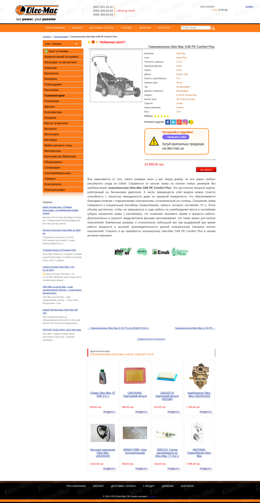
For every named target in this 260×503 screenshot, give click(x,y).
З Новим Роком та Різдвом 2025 (59, 250)
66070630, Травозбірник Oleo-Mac (199, 452)
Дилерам (145, 27)
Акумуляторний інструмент (61, 56)
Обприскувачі (53, 162)
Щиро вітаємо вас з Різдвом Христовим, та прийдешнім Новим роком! (60, 210)
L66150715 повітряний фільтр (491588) (167, 396)
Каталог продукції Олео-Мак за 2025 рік (62, 232)
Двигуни (49, 106)
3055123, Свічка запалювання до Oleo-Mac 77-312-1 (167, 452)
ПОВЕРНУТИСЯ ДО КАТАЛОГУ (152, 339)
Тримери (50, 178)
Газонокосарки (54, 95)
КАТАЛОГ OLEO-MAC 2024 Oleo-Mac (62, 329)
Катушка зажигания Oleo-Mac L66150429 (102, 452)
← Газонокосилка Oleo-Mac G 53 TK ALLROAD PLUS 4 (118, 328)
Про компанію (55, 27)
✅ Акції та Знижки (56, 51)
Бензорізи (50, 78)
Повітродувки (53, 84)
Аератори (50, 67)
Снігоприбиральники (57, 173)
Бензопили (51, 73)
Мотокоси (50, 128)
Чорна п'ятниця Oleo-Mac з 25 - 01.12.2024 (59, 268)
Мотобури (50, 139)
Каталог (77, 27)
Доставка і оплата (101, 27)
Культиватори (53, 112)
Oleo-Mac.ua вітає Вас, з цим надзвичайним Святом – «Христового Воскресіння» (62, 289)
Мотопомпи (51, 134)
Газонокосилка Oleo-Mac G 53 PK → (195, 328)
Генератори (51, 101)
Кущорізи (50, 117)
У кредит (127, 27)
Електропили (52, 184)
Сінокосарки (52, 167)
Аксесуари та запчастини (60, 62)
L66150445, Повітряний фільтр (135, 394)
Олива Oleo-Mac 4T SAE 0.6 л (102, 394)
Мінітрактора (52, 150)
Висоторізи (51, 90)
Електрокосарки (54, 189)
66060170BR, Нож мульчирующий (135, 451)
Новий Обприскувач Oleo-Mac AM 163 (60, 311)
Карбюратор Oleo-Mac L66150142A (199, 394)
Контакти (164, 27)
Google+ (249, 6)
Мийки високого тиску (58, 145)
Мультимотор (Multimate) (60, 156)
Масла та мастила (56, 123)
